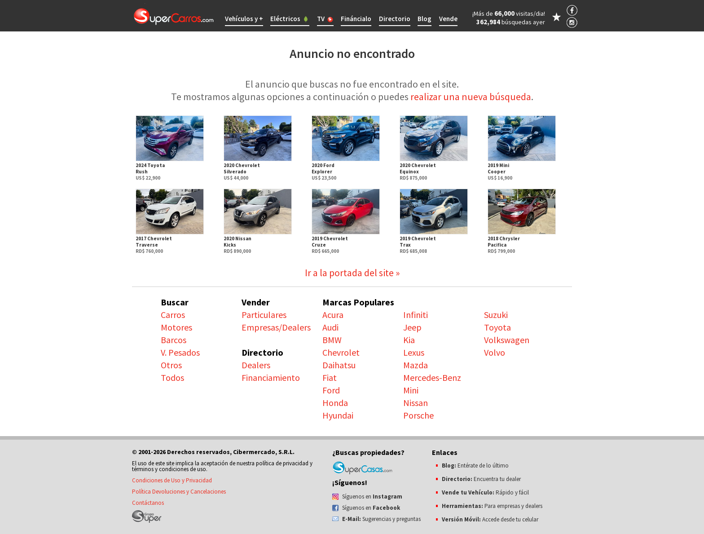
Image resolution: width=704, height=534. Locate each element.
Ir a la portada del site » (352, 272)
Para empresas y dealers (492, 506)
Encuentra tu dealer (481, 479)
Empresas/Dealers (276, 327)
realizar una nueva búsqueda (470, 96)
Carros (173, 314)
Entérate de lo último (475, 465)
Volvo (494, 352)
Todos (172, 377)
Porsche (418, 415)
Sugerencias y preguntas (381, 519)
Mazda (415, 365)
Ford (331, 390)
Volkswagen (506, 339)
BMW (332, 339)
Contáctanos (148, 503)
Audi (330, 327)
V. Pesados (180, 352)
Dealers (256, 365)
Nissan (415, 402)
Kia (409, 339)
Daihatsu (339, 365)
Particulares (264, 314)
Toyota (497, 327)
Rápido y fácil (485, 492)
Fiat (329, 377)
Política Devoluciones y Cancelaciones (179, 491)
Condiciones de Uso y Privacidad (172, 480)
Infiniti (415, 314)
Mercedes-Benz (432, 377)
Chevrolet (341, 352)
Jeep (412, 327)
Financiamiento (271, 377)
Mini (410, 390)
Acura (332, 314)
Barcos (173, 339)
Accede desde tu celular (490, 519)
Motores (176, 327)
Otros (171, 365)
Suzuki (496, 314)
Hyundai (337, 415)
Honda (335, 402)
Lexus (413, 352)
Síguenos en (372, 496)
